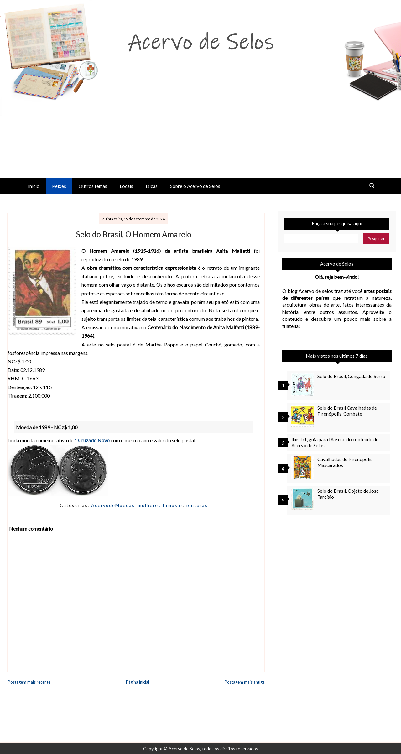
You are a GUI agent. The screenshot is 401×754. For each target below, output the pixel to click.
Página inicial (137, 681)
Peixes (59, 186)
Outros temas (93, 186)
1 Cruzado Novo (92, 440)
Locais (126, 186)
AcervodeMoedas (113, 505)
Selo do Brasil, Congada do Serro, (351, 376)
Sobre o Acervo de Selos (195, 186)
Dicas (152, 186)
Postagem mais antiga (245, 681)
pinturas (197, 505)
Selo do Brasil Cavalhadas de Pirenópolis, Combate (347, 411)
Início (33, 186)
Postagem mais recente (29, 681)
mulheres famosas (160, 505)
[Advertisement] (200, 131)
